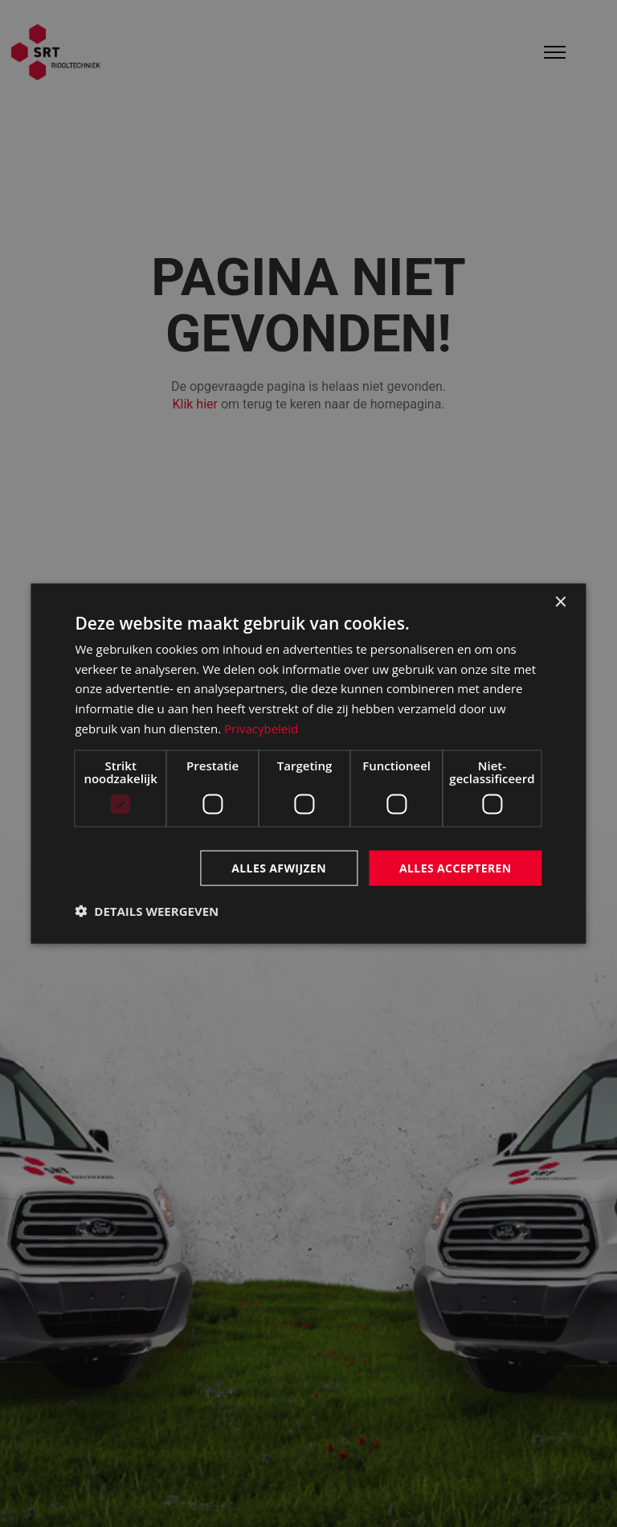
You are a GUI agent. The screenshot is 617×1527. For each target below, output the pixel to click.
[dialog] (308, 763)
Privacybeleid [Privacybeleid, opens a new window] (261, 728)
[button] (147, 911)
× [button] (560, 602)
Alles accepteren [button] (455, 867)
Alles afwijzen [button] (278, 867)
